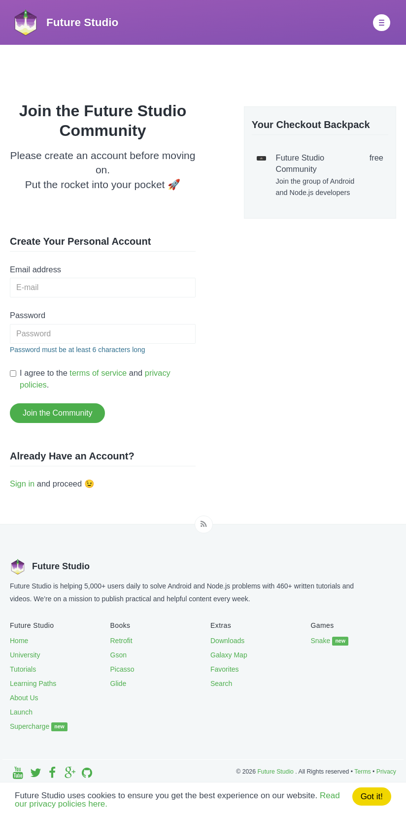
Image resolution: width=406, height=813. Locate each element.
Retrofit (121, 641)
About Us (24, 698)
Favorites (224, 669)
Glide (118, 683)
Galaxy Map (228, 655)
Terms (362, 771)
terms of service (98, 372)
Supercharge (39, 726)
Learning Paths (33, 683)
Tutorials (23, 669)
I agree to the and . (90, 378)
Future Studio (276, 771)
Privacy (386, 771)
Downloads (227, 641)
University (25, 655)
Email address (35, 269)
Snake (330, 641)
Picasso (122, 669)
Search (221, 683)
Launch (21, 712)
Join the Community (57, 413)
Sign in (22, 483)
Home (19, 641)
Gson (118, 655)
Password (27, 315)
